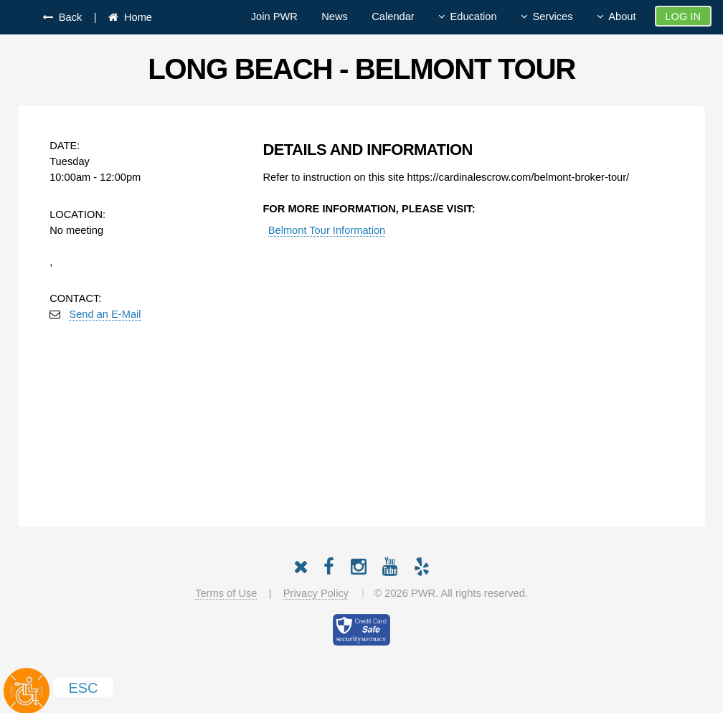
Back (67, 17)
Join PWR (274, 16)
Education (473, 16)
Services (552, 16)
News (334, 16)
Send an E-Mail (105, 314)
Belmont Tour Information (326, 230)
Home (135, 17)
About (621, 16)
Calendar (393, 16)
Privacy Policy (316, 593)
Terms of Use (226, 593)
